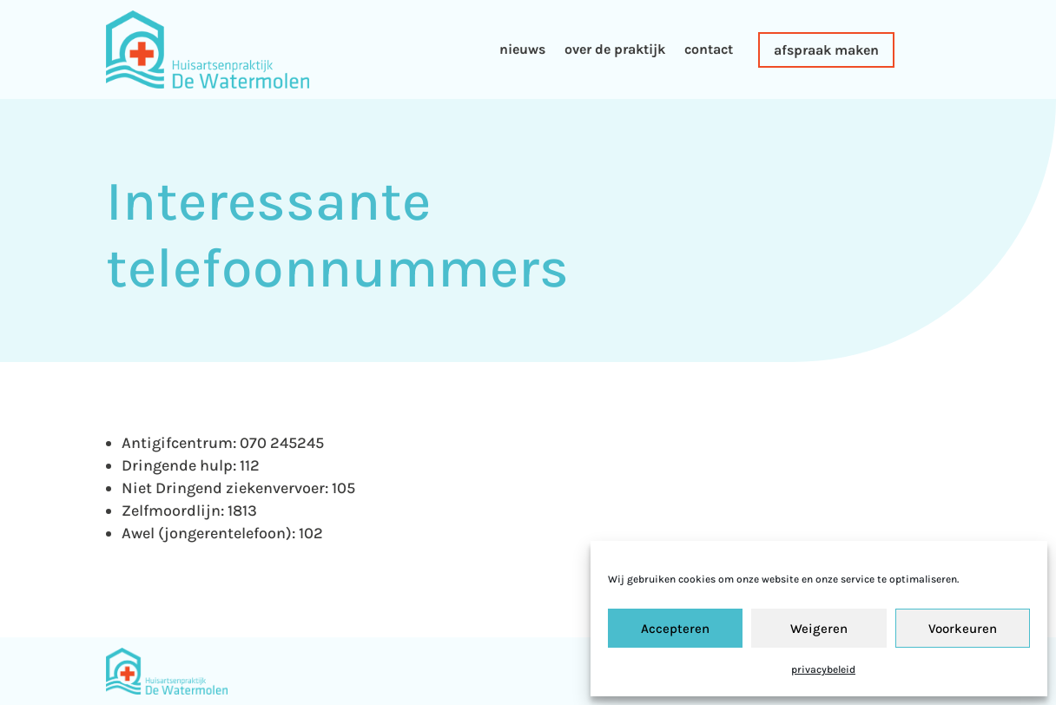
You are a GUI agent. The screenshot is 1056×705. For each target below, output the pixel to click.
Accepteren (675, 628)
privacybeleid (823, 669)
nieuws (522, 49)
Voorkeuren (962, 628)
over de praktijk (614, 49)
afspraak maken (826, 50)
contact (708, 49)
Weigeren (819, 628)
